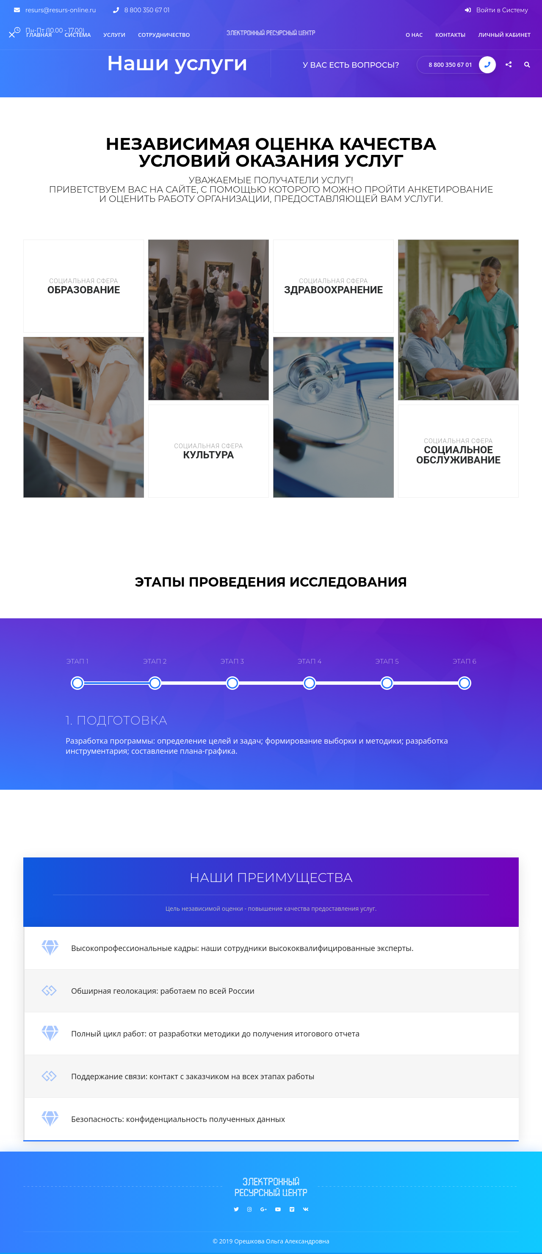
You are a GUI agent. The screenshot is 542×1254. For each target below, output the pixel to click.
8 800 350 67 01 (451, 65)
